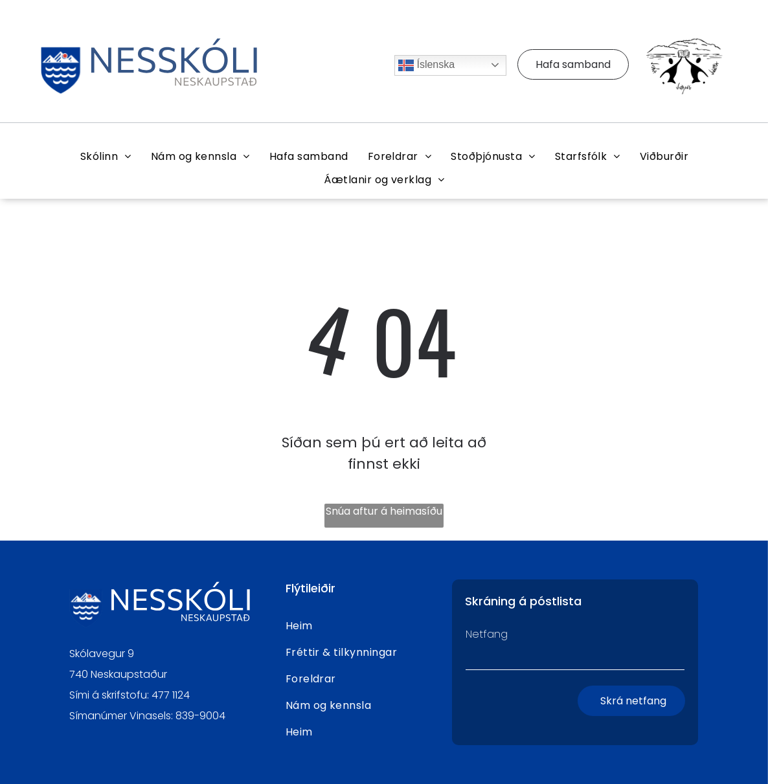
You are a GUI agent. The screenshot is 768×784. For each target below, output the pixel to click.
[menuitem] (106, 156)
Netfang (487, 634)
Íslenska (426, 65)
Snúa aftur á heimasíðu (384, 511)
